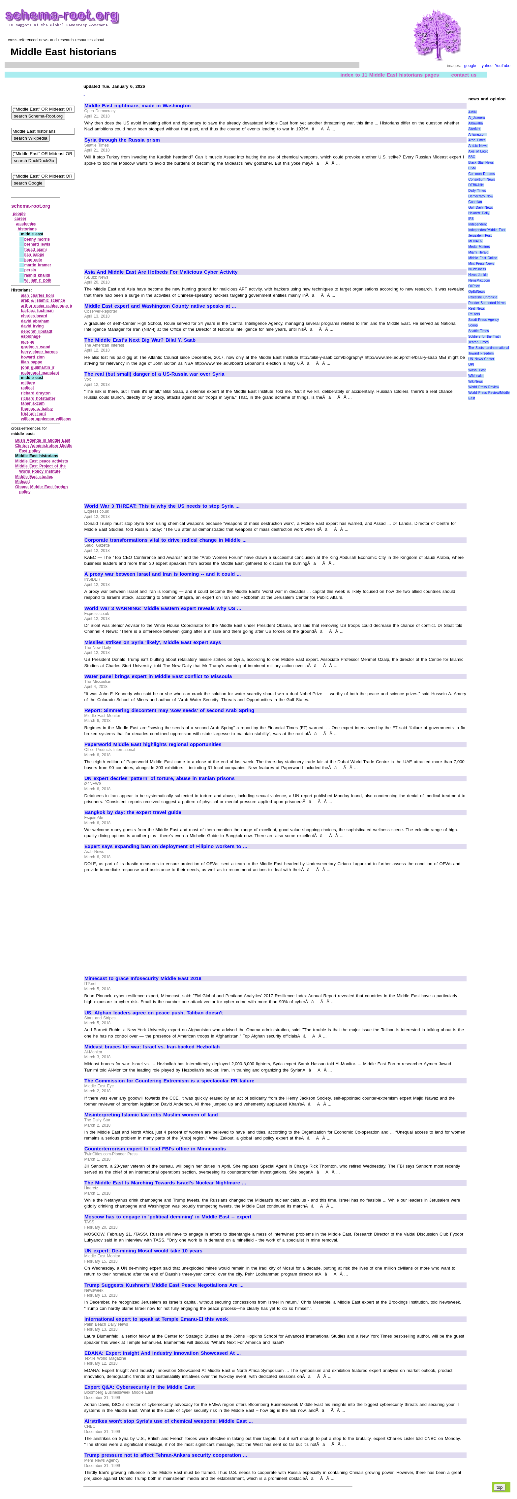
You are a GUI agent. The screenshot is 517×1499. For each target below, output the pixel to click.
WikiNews (475, 381)
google (470, 65)
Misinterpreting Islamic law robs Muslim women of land (151, 1114)
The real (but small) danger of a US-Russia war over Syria (154, 374)
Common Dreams (481, 174)
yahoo (487, 65)
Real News (476, 308)
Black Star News (481, 162)
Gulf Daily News (480, 207)
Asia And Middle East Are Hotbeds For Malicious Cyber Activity (161, 272)
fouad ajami (35, 249)
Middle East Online (482, 258)
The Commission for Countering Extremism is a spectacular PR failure (169, 1080)
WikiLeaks (475, 376)
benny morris (37, 239)
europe (27, 341)
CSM (471, 168)
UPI (471, 364)
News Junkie (477, 275)
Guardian (475, 202)
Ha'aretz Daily (478, 213)
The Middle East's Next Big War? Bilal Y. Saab (140, 340)
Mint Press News (481, 263)
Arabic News (477, 146)
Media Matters (479, 247)
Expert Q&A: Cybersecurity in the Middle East (139, 1387)
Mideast (22, 481)
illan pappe (31, 362)
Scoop (472, 325)
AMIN (472, 112)
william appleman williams (46, 419)
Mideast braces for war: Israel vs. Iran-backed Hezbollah (152, 1046)
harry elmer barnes (39, 352)
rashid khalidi (37, 275)
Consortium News (481, 179)
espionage (31, 336)
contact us (464, 75)
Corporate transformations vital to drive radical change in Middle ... (165, 540)
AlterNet (474, 129)
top (500, 1487)
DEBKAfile (476, 185)
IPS (470, 219)
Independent (477, 224)
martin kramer (37, 265)
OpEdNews (476, 291)
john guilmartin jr (37, 367)
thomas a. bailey (37, 408)
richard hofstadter (38, 398)
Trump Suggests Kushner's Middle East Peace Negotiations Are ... (164, 1285)
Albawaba (475, 123)
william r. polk (37, 280)
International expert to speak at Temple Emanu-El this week (156, 1319)
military (28, 383)
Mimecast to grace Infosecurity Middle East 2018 (142, 978)
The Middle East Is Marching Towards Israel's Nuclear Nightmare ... (165, 1182)
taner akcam (33, 403)
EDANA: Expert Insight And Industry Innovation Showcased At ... (162, 1353)
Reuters (474, 314)
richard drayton (36, 393)
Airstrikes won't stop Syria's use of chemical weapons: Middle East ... (168, 1421)
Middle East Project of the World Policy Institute (40, 469)
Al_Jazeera (476, 117)
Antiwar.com (477, 134)
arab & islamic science (43, 300)
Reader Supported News (486, 303)
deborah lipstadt (36, 331)
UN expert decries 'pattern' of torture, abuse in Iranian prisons (159, 778)
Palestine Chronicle (482, 297)
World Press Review (483, 387)
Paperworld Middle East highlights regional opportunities (153, 744)
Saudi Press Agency (483, 320)
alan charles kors (37, 295)
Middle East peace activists (41, 461)
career (20, 218)
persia (30, 270)
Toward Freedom (481, 353)
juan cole (33, 259)
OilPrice (474, 286)
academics (26, 223)
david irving (32, 326)
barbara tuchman (37, 310)
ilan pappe (34, 254)
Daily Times (477, 190)
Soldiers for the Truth (484, 336)
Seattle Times (478, 331)
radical (27, 388)
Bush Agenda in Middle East (42, 440)
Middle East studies (34, 476)
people (19, 213)
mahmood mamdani (40, 372)
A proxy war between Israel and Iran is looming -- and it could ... (162, 574)
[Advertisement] (139, 214)
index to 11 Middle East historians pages (389, 75)
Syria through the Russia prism (122, 140)
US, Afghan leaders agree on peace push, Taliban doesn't (153, 1012)
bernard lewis (37, 244)
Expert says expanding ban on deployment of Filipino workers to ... (165, 846)
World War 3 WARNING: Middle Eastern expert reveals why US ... (162, 608)
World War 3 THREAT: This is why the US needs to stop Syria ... (162, 506)
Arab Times (476, 140)
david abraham (35, 321)
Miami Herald (478, 252)
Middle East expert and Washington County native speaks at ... (160, 306)
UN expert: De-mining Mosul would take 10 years (143, 1250)
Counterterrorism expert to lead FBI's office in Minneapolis (155, 1148)
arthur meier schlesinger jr (47, 305)
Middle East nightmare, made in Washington (137, 105)
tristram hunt (33, 413)
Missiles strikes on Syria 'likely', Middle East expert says (152, 642)
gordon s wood (35, 347)
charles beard (34, 316)
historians (27, 229)
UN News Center (481, 359)
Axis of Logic (478, 151)
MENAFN (475, 241)
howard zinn (33, 357)
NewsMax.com (479, 280)
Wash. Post (476, 370)
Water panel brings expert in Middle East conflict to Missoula (158, 676)
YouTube (502, 65)
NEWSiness (477, 269)
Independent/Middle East (486, 230)
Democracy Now (480, 196)
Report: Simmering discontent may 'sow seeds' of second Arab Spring (169, 710)
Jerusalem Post (480, 235)
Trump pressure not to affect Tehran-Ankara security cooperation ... (165, 1455)
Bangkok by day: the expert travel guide (132, 812)
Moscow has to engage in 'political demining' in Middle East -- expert (167, 1216)
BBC (471, 157)
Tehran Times (478, 342)
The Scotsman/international (488, 348)
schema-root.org (30, 206)
